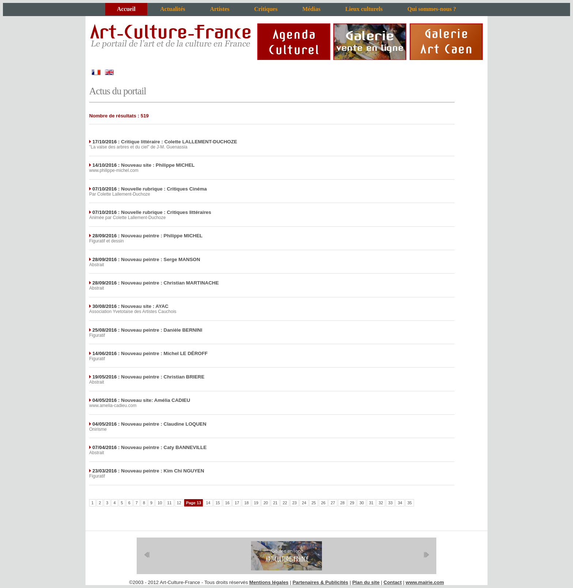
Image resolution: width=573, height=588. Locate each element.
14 (208, 503)
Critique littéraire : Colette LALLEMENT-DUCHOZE (179, 141)
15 (218, 503)
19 (256, 503)
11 (169, 503)
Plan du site (366, 582)
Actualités (172, 9)
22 (284, 503)
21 (275, 503)
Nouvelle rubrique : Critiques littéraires (166, 212)
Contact (393, 582)
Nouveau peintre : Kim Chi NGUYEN (162, 471)
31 (371, 503)
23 (294, 503)
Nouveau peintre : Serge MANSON (160, 259)
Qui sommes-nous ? (431, 9)
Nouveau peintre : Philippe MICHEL (161, 235)
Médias (311, 9)
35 (409, 503)
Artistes (219, 9)
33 (390, 503)
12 (179, 503)
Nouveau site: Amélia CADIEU (155, 400)
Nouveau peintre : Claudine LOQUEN (163, 424)
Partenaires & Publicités (320, 582)
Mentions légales (268, 582)
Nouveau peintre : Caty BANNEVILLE (163, 447)
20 (265, 503)
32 (381, 503)
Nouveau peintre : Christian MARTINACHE (170, 283)
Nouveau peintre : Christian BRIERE (162, 377)
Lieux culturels (364, 9)
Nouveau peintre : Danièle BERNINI (161, 330)
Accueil (126, 9)
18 (246, 503)
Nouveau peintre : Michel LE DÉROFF (164, 353)
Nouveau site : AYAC (144, 306)
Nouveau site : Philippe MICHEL (157, 165)
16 (227, 503)
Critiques (265, 9)
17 (237, 503)
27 (333, 503)
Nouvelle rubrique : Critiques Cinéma (164, 189)
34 (400, 503)
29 (352, 503)
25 (313, 503)
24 (304, 503)
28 (342, 503)
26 (323, 503)
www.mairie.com (425, 582)
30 (361, 503)
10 (160, 503)
